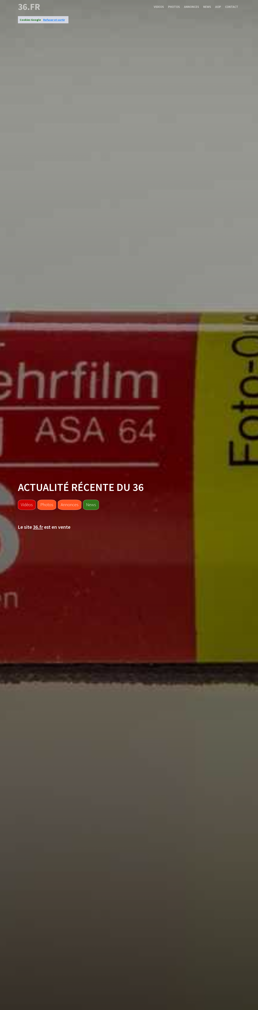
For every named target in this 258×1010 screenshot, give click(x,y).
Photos (174, 7)
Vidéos (27, 504)
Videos (159, 7)
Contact (231, 7)
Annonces (191, 7)
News (207, 7)
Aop (218, 7)
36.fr (29, 6)
